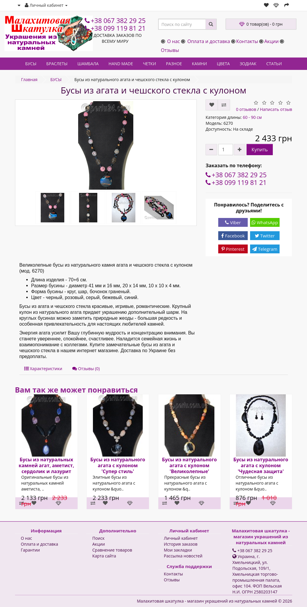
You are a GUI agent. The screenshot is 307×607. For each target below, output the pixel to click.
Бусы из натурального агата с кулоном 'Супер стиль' (117, 465)
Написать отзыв (276, 109)
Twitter (265, 236)
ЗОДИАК (248, 63)
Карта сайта (104, 556)
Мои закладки (178, 550)
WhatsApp (265, 222)
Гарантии (30, 550)
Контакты (247, 41)
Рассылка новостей (183, 556)
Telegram (264, 249)
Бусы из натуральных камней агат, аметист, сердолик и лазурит (46, 465)
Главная (29, 79)
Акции (271, 41)
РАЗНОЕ (174, 63)
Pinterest (232, 249)
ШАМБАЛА (87, 63)
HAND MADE (121, 63)
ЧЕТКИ (149, 63)
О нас (173, 41)
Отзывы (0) (86, 368)
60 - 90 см (252, 117)
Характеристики (43, 368)
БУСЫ (30, 63)
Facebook (233, 236)
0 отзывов (246, 109)
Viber (233, 222)
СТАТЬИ (274, 63)
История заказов (181, 544)
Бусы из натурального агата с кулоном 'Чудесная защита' (260, 465)
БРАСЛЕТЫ (57, 63)
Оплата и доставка (208, 41)
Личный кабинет (181, 538)
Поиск (98, 538)
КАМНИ (199, 63)
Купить (260, 149)
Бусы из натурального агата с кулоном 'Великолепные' (189, 465)
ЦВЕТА (223, 63)
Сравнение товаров (112, 550)
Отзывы (170, 50)
